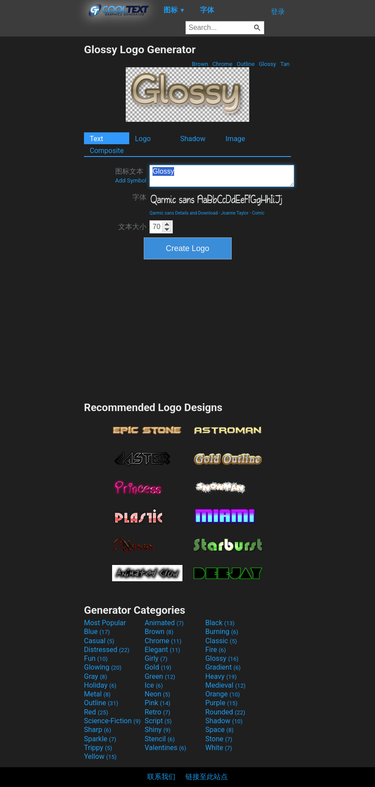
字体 (139, 197)
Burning (221, 631)
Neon (157, 694)
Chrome (222, 64)
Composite (107, 150)
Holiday (100, 685)
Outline (245, 64)
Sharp (97, 729)
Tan (285, 64)
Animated (164, 623)
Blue (97, 631)
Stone (218, 739)
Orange (222, 694)
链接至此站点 (207, 776)
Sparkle (100, 739)
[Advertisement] (42, 175)
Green (160, 676)
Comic (258, 213)
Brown (199, 64)
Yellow (100, 756)
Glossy (267, 64)
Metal (97, 694)
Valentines (165, 747)
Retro (157, 712)
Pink (158, 703)
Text (96, 139)
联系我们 (161, 776)
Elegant (162, 649)
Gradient (222, 667)
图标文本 (130, 175)
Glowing (102, 667)
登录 (278, 11)
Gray (95, 676)
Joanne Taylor (234, 213)
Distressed (106, 649)
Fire (215, 649)
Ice (154, 685)
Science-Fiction (112, 721)
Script (158, 721)
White (218, 747)
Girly (156, 658)
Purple (221, 703)
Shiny (158, 729)
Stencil (160, 739)
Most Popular (105, 623)
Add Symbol (130, 180)
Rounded (225, 712)
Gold (158, 667)
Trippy (98, 747)
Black (220, 623)
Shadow (192, 139)
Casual (99, 641)
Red (96, 712)
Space (219, 729)
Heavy (221, 676)
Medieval (225, 685)
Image (235, 139)
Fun (96, 658)
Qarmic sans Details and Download (183, 213)
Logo (143, 139)
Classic (221, 641)
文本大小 (132, 226)
